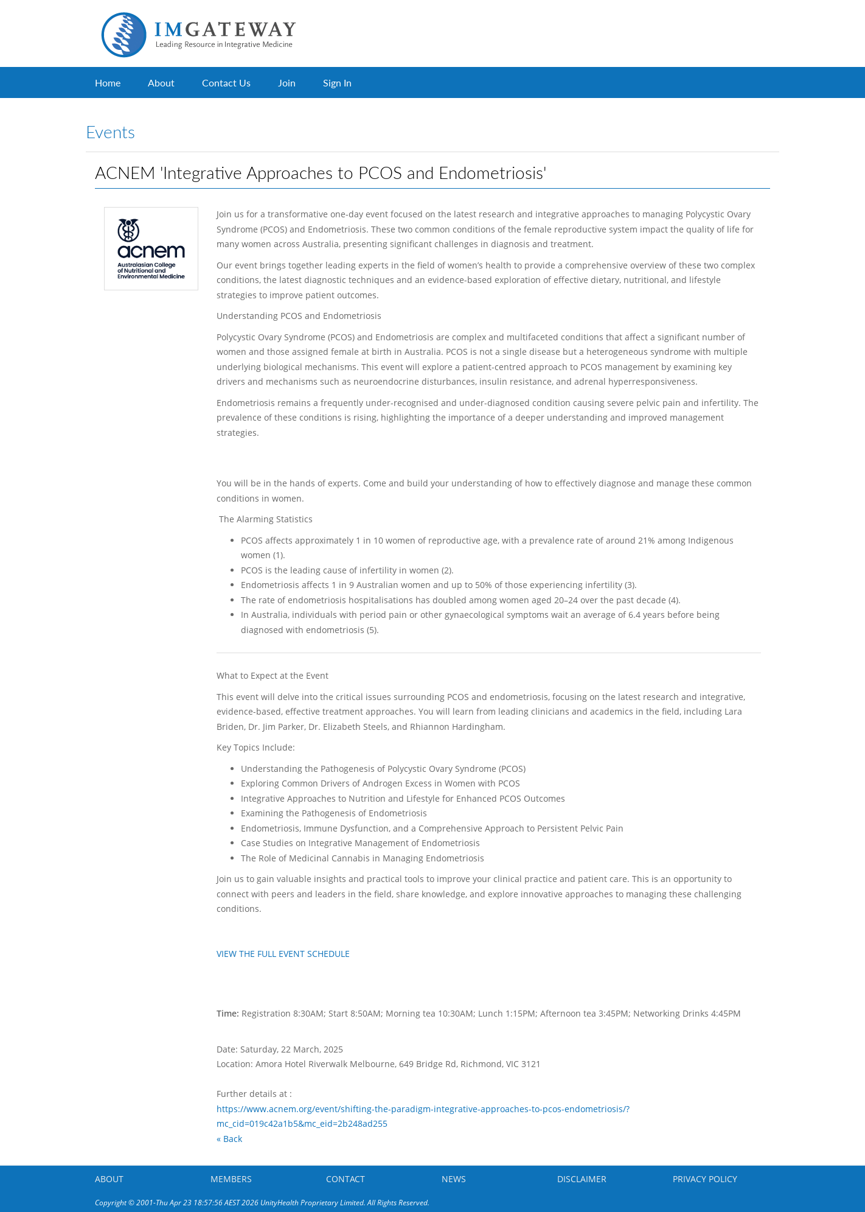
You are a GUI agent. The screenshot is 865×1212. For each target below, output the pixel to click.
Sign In (337, 82)
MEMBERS (231, 1179)
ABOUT (109, 1179)
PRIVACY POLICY (705, 1179)
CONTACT (345, 1179)
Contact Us (226, 82)
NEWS (454, 1179)
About (161, 82)
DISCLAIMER (581, 1179)
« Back (229, 1138)
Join (287, 82)
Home (107, 82)
